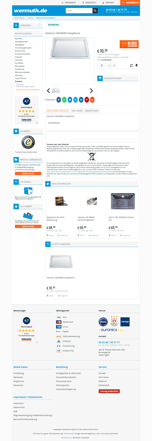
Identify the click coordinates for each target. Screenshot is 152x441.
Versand (116, 54)
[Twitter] (75, 100)
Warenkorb (18, 385)
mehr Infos (28, 173)
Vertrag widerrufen (109, 391)
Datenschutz (19, 407)
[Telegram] (70, 100)
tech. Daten (77, 110)
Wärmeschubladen (22, 72)
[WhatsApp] (64, 100)
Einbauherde (20, 51)
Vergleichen (18, 381)
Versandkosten (69, 433)
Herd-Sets (19, 60)
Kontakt (102, 373)
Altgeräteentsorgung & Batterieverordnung (32, 415)
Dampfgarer (19, 45)
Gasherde (19, 75)
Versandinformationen (66, 377)
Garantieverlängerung (66, 389)
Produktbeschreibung (58, 110)
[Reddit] (92, 100)
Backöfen (18, 38)
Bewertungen (92, 110)
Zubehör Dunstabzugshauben (25, 85)
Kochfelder (19, 63)
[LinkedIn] (81, 100)
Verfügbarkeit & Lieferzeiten (68, 373)
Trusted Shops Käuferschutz (26, 152)
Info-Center (104, 377)
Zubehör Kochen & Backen (28, 89)
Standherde (19, 69)
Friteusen (18, 57)
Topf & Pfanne (20, 78)
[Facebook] (58, 100)
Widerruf (103, 381)
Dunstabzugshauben (23, 48)
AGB (15, 411)
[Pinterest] (86, 100)
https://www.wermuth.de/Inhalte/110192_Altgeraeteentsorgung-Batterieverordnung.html (80, 171)
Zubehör (18, 81)
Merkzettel (18, 377)
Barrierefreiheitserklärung (25, 419)
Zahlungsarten (62, 385)
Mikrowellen (20, 66)
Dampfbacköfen (21, 42)
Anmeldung (18, 373)
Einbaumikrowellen (22, 54)
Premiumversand (63, 381)
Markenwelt (104, 385)
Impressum (18, 403)
